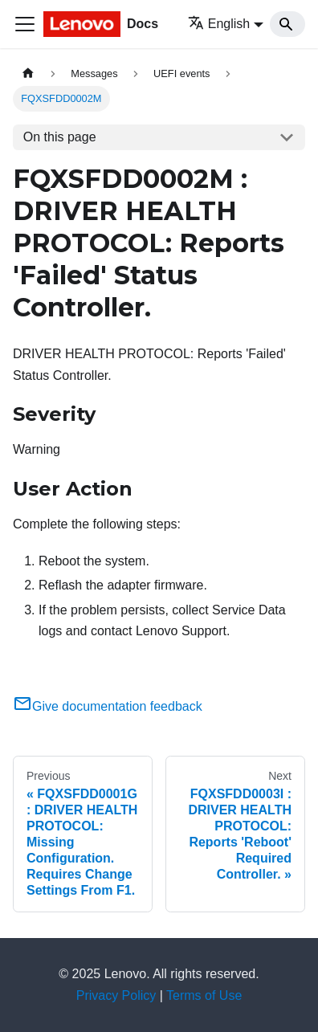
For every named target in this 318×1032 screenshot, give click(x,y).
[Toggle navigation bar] (25, 24)
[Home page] (28, 73)
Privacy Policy (116, 995)
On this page (59, 137)
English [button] (219, 24)
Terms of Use (204, 995)
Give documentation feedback (107, 706)
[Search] (287, 24)
